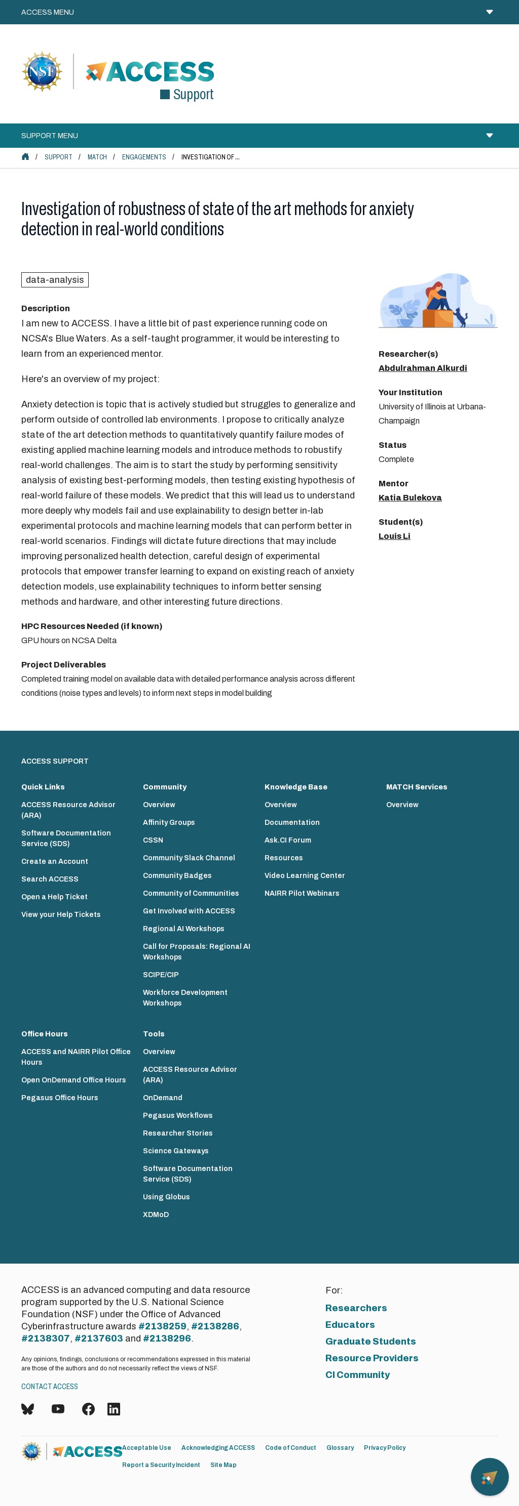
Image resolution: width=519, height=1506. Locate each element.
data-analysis (55, 280)
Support (58, 157)
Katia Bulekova (410, 497)
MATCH (97, 157)
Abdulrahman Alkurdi (423, 368)
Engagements (144, 157)
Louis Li (395, 536)
